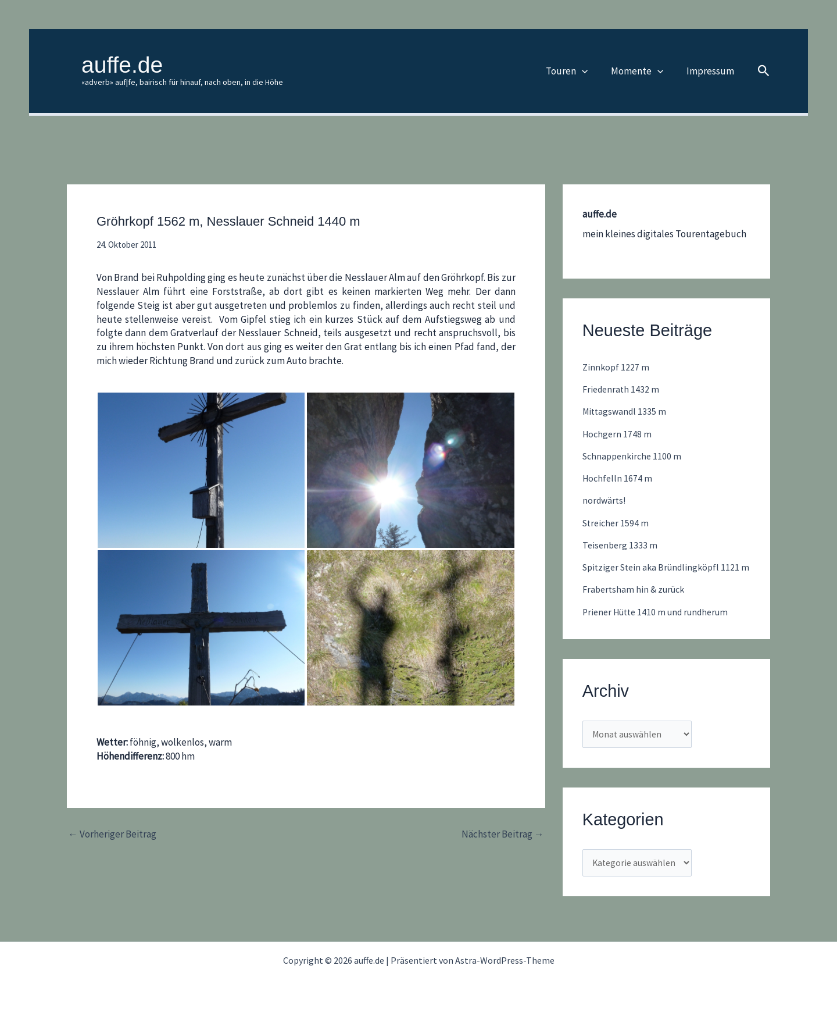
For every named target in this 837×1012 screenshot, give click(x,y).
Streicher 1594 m (617, 522)
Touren (575, 70)
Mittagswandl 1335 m (626, 411)
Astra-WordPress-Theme (505, 960)
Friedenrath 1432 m (622, 389)
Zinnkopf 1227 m (616, 367)
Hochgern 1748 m (618, 433)
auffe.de (122, 64)
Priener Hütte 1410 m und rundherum (661, 626)
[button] (590, 70)
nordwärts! (605, 500)
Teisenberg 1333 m (621, 545)
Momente (642, 70)
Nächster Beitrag (503, 834)
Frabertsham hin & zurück (636, 604)
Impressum (712, 71)
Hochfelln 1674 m (618, 478)
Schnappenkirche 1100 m (634, 456)
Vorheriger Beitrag (112, 834)
